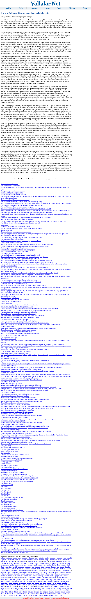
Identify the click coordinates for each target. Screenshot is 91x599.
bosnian (45, 561)
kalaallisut (10, 574)
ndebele (15, 583)
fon (58, 567)
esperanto (21, 567)
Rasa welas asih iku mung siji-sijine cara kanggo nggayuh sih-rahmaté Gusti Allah (26, 444)
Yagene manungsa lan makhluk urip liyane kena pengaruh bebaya (21, 385)
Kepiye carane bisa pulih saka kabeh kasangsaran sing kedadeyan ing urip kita (24, 390)
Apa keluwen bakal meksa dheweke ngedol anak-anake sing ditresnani (22, 315)
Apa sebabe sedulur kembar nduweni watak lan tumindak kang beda (21, 228)
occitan (49, 583)
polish (30, 584)
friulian (13, 568)
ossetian (64, 583)
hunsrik (64, 570)
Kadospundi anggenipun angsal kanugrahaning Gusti (17, 307)
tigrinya (36, 592)
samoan (45, 586)
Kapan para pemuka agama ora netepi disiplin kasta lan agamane (20, 394)
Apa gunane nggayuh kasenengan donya (13, 191)
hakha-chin (9, 570)
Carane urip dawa (6, 303)
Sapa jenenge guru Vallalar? (9, 456)
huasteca (51, 570)
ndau (10, 583)
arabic (46, 558)
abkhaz (3, 558)
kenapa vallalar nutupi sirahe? (10, 451)
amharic (41, 558)
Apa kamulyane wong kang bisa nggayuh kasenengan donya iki (20, 258)
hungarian (58, 570)
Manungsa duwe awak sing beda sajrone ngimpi (15, 226)
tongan (51, 592)
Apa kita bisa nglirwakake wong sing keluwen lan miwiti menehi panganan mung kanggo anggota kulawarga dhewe (36, 203)
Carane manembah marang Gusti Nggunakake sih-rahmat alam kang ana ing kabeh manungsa (29, 308)
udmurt (33, 593)
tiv (41, 592)
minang (63, 581)
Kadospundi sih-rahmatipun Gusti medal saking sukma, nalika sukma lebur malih (25, 275)
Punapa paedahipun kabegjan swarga (12, 193)
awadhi (69, 558)
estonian (28, 567)
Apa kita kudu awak (7, 538)
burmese (63, 561)
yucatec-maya (48, 595)
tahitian (55, 590)
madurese (12, 579)
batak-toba (4, 561)
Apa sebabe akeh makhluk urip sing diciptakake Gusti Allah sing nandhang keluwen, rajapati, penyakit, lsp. (33, 221)
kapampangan (30, 574)
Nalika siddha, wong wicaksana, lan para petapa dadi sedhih (19, 312)
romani (15, 586)
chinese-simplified (45, 563)
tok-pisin (45, 592)
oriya (54, 583)
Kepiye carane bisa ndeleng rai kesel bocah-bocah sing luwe (19, 321)
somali (16, 590)
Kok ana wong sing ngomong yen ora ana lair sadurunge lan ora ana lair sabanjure (26, 431)
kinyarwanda (65, 574)
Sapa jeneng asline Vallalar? (9, 465)
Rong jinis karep (6, 446)
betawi (29, 561)
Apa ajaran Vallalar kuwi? (9, 467)
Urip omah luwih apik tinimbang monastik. (14, 283)
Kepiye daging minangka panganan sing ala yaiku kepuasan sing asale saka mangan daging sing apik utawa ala (34, 291)
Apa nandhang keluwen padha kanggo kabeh (14, 319)
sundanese (28, 590)
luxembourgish (62, 577)
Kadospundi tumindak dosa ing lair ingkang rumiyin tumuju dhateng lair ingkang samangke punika (31, 324)
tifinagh (30, 592)
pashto (19, 584)
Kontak (72, 8)
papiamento (12, 584)
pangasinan (4, 584)
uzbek (55, 593)
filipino (48, 567)
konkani (19, 576)
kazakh (38, 574)
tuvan (24, 593)
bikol (40, 561)
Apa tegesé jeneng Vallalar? (9, 358)
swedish (49, 590)
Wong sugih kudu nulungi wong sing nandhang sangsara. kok (19, 478)
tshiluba (57, 592)
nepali (29, 583)
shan (43, 588)
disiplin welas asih (6, 230)
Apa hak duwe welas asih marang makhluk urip (15, 405)
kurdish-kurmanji (38, 576)
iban (69, 570)
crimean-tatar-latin (20, 565)
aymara (4, 560)
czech (35, 565)
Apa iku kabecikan (6, 504)
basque (47, 560)
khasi (42, 574)
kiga (52, 574)
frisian (8, 568)
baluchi (24, 560)
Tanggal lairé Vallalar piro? (9, 470)
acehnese (9, 558)
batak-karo (53, 560)
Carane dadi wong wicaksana (10, 298)
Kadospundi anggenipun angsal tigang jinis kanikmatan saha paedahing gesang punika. (27, 371)
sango (50, 586)
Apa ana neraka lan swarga (9, 337)
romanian (21, 586)
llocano (39, 577)
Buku (21, 8)
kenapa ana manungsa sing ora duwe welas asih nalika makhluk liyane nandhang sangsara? (28, 387)
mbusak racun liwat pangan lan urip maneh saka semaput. (18, 397)
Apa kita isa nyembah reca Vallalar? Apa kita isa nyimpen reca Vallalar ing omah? (26, 209)
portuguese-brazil (38, 584)
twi (28, 593)
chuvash (61, 563)
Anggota (35, 8)
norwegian (38, 583)
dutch (68, 565)
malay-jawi (44, 579)
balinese (17, 560)
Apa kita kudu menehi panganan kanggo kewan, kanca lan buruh (20, 255)
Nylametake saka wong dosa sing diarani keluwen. (16, 413)
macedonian (4, 579)
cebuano (9, 563)
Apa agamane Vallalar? (8, 392)
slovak (4, 590)
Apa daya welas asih (7, 501)
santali (62, 586)
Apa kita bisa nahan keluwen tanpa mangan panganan (17, 207)
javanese (68, 572)
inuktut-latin (23, 572)
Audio (59, 8)
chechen (23, 563)
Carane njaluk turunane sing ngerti (11, 301)
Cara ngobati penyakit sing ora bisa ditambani (15, 299)
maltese (59, 579)
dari (45, 565)
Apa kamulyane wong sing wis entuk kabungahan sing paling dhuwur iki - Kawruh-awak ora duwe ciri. (32, 344)
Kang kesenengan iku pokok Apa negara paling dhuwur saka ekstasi (21, 527)
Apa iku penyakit (6, 483)
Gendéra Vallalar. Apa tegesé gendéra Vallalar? (15, 454)
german (39, 568)
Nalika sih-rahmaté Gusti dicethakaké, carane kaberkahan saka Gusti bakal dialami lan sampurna (30, 440)
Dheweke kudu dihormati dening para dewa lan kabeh (17, 410)
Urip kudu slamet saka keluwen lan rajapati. (14, 417)
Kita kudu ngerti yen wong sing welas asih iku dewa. (17, 219)
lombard (45, 577)
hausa (15, 570)
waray (11, 595)
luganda (51, 577)
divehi (54, 565)
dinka (49, 565)
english (15, 567)
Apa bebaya (4, 486)
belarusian (12, 561)
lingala (26, 577)
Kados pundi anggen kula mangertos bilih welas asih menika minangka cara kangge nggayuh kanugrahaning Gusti (35, 210)
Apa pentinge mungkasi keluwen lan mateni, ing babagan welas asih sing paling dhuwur (28, 540)
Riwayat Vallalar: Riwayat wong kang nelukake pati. (17, 458)
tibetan (25, 592)
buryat (70, 561)
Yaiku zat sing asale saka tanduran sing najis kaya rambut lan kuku (21, 333)
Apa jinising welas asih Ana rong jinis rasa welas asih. (17, 481)
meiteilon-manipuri (53, 581)
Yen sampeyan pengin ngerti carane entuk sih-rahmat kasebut (19, 305)
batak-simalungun (63, 560)
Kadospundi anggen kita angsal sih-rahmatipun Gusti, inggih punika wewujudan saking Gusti (29, 273)
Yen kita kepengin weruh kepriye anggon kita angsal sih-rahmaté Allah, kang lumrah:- (27, 262)
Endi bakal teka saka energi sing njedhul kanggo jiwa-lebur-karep (21, 241)
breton (51, 561)
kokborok (9, 576)
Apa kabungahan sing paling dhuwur (12, 292)
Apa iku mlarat (5, 494)
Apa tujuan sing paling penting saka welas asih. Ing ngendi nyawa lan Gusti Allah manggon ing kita (31, 367)
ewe (33, 567)
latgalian (65, 576)
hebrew (27, 570)
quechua (8, 586)
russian (32, 586)
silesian (59, 588)
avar (65, 558)
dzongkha (8, 567)
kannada (17, 574)
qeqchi (3, 586)
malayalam (53, 579)
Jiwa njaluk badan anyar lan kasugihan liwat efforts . (17, 433)
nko (33, 583)
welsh (16, 595)
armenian (52, 558)
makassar (25, 579)
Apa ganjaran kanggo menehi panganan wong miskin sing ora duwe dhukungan (25, 399)
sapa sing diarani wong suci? (9, 529)
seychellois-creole (35, 588)
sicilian (53, 588)
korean (26, 576)
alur (36, 558)
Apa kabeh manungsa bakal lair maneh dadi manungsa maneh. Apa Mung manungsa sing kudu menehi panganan (35, 549)
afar (19, 558)
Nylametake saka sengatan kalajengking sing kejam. (17, 412)
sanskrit (56, 586)
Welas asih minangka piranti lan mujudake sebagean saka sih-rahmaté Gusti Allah (26, 218)
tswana (68, 592)
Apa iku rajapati (6, 492)
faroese (37, 567)
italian (45, 572)
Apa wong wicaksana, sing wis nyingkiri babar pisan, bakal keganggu (22, 524)
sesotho (26, 588)
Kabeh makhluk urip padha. (9, 184)
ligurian (12, 577)
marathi (8, 581)
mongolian (4, 583)
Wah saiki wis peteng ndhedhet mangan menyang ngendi (18, 250)
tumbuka (7, 593)
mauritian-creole (32, 581)
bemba (18, 561)
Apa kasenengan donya (8, 508)
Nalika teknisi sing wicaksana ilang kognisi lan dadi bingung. (19, 526)
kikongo (57, 574)
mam (64, 579)
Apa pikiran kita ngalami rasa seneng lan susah (15, 200)
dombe (63, 565)
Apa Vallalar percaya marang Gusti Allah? (14, 447)
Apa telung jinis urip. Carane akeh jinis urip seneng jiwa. (18, 479)
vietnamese (4, 595)
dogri (58, 565)
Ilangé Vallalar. (5, 453)
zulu (61, 595)
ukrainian (39, 593)
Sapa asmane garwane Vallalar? (10, 362)
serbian (20, 588)
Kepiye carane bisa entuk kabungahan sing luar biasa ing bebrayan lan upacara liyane (27, 244)
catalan (4, 563)
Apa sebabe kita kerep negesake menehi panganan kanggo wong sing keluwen (24, 257)
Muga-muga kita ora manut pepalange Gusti (14, 353)
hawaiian (21, 570)
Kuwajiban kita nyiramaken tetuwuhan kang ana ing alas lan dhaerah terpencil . (25, 323)
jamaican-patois (53, 572)
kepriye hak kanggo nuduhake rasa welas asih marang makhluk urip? (22, 401)
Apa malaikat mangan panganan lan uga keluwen (16, 232)
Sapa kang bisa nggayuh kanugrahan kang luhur (15, 531)
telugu (11, 592)
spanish (21, 590)
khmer (48, 574)
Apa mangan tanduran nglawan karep (12, 239)
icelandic (3, 572)
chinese (36, 563)
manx (69, 579)
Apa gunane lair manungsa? (9, 381)
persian (25, 584)
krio (30, 576)
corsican (68, 563)
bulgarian (57, 561)
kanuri (23, 574)
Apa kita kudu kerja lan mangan (10, 429)
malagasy (32, 579)
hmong (45, 570)
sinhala (69, 588)
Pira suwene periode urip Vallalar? (11, 460)
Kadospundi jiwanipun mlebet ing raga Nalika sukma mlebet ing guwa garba (24, 519)
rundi (26, 586)
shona (48, 588)
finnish (53, 567)
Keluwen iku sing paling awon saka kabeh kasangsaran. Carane (20, 317)
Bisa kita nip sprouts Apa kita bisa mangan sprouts (16, 332)
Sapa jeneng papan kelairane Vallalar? (12, 472)
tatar (6, 592)
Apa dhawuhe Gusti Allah (9, 499)
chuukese (55, 563)
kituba (3, 576)
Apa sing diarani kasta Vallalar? (10, 449)
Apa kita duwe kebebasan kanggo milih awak (14, 251)
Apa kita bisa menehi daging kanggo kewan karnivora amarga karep (21, 201)
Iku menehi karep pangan (8, 326)
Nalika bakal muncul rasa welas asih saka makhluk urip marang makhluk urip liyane (26, 212)
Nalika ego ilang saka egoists (10, 517)
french (62, 567)
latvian (7, 577)
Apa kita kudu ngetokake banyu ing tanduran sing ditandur (19, 476)
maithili (19, 579)
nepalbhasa (22, 583)
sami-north (38, 586)
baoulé (36, 560)
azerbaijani (10, 560)
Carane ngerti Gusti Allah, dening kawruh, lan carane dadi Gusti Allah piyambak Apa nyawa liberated (32, 533)
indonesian (15, 572)
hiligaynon (34, 570)
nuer (44, 583)
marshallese (15, 581)
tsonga (63, 592)
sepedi (15, 588)
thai (20, 592)
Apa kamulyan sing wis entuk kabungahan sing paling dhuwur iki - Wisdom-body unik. (27, 260)
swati (44, 590)
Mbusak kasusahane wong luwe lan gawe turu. (15, 396)
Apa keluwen (5, 490)
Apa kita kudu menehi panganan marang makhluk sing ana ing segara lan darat (25, 426)
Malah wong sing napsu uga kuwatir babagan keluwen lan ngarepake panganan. (25, 349)
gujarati (56, 568)
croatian (29, 565)
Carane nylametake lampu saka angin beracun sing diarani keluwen (21, 415)
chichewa (30, 563)
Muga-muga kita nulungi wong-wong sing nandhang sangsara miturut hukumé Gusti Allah (28, 328)
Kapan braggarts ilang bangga (10, 515)
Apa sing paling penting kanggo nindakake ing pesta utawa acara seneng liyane (25, 360)
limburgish (19, 577)
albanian (31, 558)
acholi (15, 558)
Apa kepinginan (6, 488)
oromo (59, 583)
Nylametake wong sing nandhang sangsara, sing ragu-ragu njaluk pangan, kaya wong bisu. (28, 419)
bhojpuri (35, 561)
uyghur (49, 593)
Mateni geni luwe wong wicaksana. (11, 383)
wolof (20, 595)
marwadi (22, 581)
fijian (42, 567)
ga (22, 568)
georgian (33, 568)
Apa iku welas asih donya (9, 506)
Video (48, 8)
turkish (13, 593)
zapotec (56, 595)
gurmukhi (62, 568)
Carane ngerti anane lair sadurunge (11, 242)
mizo (67, 581)
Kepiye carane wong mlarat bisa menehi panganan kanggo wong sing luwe (23, 285)
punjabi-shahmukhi (64, 584)
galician (27, 568)
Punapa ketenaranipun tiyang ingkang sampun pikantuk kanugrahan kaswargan (25, 246)
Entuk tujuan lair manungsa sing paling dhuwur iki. (16, 442)
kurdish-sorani (48, 576)
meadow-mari (42, 581)
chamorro (16, 563)
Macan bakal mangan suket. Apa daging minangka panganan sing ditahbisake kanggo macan (29, 551)
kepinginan (4, 225)
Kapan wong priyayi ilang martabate (12, 510)
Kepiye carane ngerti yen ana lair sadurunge (14, 335)
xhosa (25, 595)
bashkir (41, 560)
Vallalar (8, 8)
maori (3, 581)
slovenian (10, 590)
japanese (62, 572)
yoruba (41, 595)
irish (41, 572)
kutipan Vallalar (6, 463)
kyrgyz (57, 576)
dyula (2, 567)
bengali (23, 561)
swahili (39, 590)
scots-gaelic (8, 588)
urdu (44, 593)
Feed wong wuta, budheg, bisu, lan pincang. (14, 248)
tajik (60, 590)
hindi (40, 570)
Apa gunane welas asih (8, 503)
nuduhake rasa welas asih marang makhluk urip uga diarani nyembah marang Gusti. (26, 310)
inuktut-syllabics (33, 572)
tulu (2, 593)
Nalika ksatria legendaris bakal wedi (12, 522)
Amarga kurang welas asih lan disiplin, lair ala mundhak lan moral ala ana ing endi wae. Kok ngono (31, 389)
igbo (9, 572)
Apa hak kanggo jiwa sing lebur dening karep (15, 403)
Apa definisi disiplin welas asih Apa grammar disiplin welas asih (20, 223)
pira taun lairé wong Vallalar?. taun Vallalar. (14, 469)
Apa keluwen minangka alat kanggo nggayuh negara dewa (18, 330)
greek (44, 568)
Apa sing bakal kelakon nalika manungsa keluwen (16, 520)
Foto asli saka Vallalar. (8, 372)
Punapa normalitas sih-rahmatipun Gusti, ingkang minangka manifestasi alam (24, 267)
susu (34, 590)
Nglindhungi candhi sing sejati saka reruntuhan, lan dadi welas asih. (21, 380)
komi (14, 576)
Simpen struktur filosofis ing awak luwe (13, 424)
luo (56, 577)
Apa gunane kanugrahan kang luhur (12, 253)
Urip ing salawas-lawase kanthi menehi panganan (16, 351)
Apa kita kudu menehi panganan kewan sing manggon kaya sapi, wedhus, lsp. (24, 428)
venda (59, 593)
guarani (50, 568)
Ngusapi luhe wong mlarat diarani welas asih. (15, 552)
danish (40, 565)
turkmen (19, 593)
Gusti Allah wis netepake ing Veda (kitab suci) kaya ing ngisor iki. (21, 369)
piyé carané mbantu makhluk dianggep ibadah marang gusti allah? (21, 282)
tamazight (66, 590)
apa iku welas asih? (7, 485)
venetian (65, 593)
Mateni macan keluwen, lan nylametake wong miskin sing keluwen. (21, 422)
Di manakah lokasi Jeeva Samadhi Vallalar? (14, 474)
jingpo (4, 574)
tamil (2, 592)
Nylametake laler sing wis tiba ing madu (13, 421)
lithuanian (32, 577)
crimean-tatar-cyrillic (7, 565)
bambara (30, 560)
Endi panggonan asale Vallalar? (10, 462)
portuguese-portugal (51, 584)
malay (38, 579)
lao (61, 576)
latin (2, 577)
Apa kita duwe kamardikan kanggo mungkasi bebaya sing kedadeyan (22, 205)
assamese (59, 558)
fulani (19, 568)
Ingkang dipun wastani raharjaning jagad (13, 194)
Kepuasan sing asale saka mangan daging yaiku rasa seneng (19, 280)
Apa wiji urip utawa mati (8, 339)
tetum (16, 592)
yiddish (35, 595)
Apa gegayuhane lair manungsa (10, 185)
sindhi (64, 588)
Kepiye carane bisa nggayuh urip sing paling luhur (16, 438)
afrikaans (24, 558)
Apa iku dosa (5, 495)
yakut (30, 595)
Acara (85, 8)
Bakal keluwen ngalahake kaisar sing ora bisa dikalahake (18, 314)
